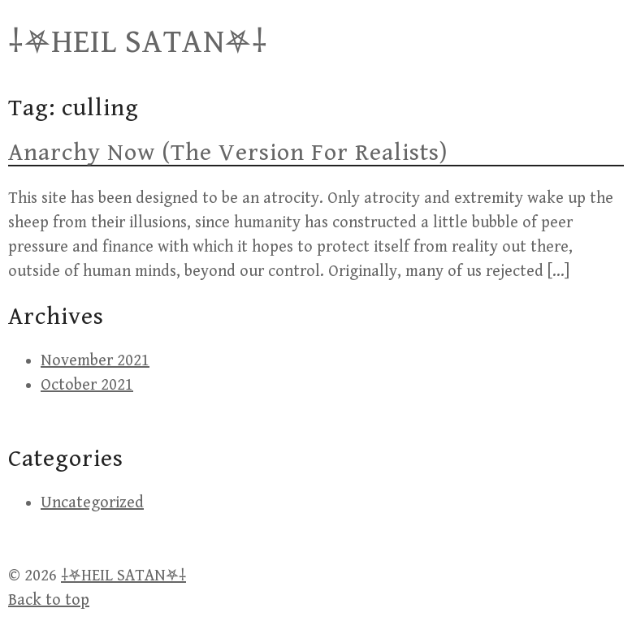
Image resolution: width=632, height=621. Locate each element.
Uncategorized (92, 503)
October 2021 (87, 385)
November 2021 (95, 360)
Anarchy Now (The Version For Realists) (228, 152)
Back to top (48, 600)
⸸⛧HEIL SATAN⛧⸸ (138, 42)
